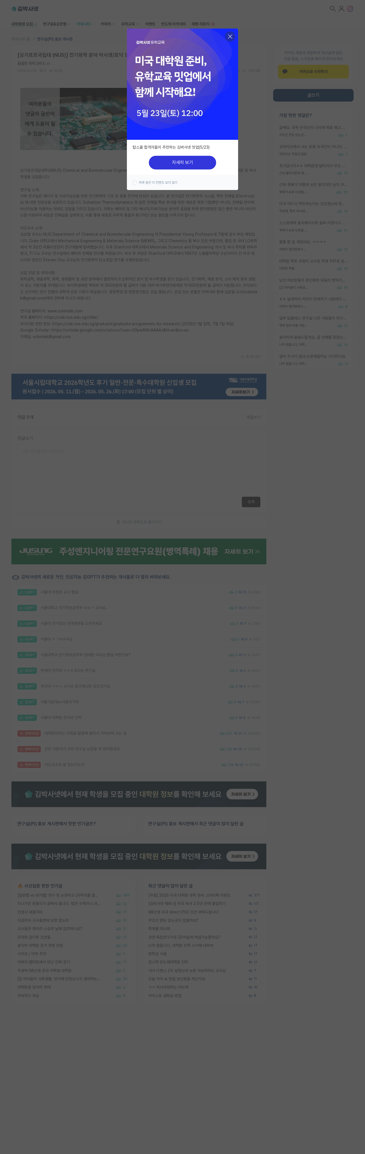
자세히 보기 (182, 162)
